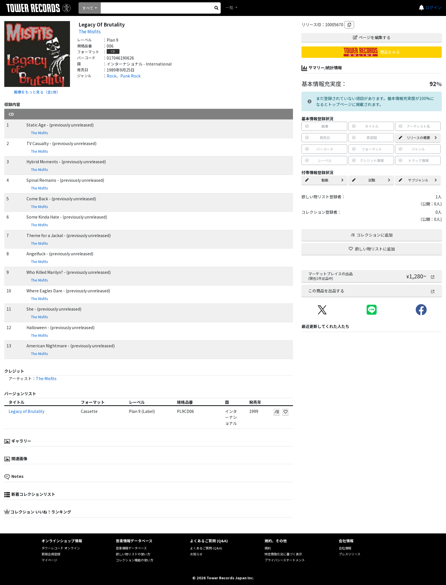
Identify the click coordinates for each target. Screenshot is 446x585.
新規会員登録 (51, 554)
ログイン (433, 7)
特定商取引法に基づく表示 (283, 554)
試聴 (371, 180)
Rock (111, 76)
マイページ (49, 560)
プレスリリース (349, 554)
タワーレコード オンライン (61, 548)
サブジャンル (418, 180)
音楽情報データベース (131, 548)
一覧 (229, 7)
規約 (268, 548)
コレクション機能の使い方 (134, 560)
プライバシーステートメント (285, 560)
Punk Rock (130, 76)
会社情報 (345, 548)
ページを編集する (372, 37)
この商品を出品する (371, 290)
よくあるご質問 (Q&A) (206, 548)
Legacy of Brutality (26, 411)
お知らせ (196, 554)
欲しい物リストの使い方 (133, 554)
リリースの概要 (418, 137)
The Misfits (90, 31)
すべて (88, 8)
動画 (324, 180)
